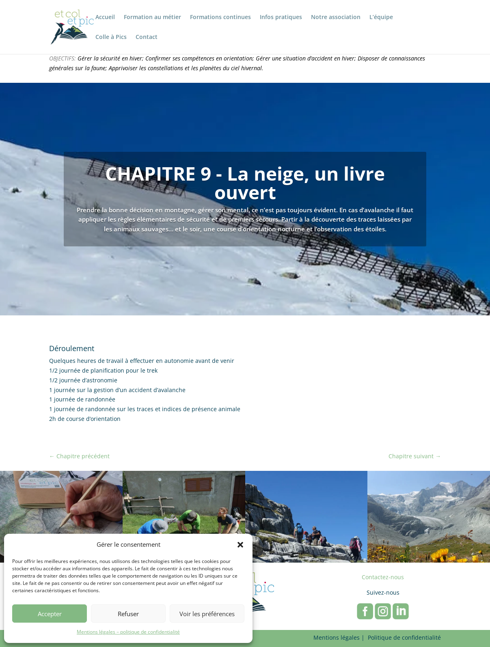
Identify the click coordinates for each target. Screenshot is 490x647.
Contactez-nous (383, 577)
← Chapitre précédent (79, 456)
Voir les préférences (207, 614)
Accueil (105, 17)
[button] (240, 545)
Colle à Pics (111, 37)
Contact (147, 37)
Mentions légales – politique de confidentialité (128, 631)
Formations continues (220, 17)
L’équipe (381, 17)
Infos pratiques (281, 17)
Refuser (128, 614)
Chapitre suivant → (415, 456)
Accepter (50, 614)
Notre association (335, 17)
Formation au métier (152, 17)
